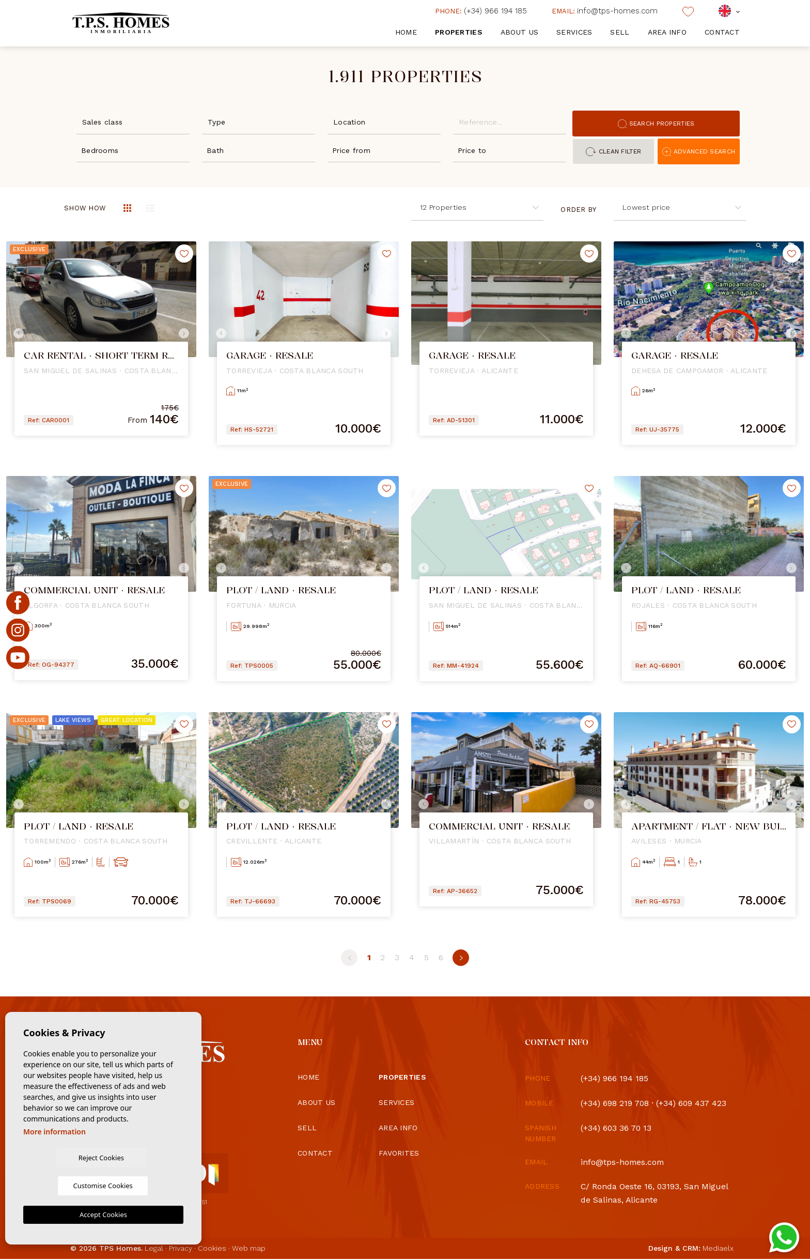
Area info (667, 32)
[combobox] (133, 121)
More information (54, 1158)
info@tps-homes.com (605, 11)
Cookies (212, 1249)
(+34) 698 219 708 (615, 1103)
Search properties (656, 123)
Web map (249, 1249)
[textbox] (135, 122)
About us (519, 32)
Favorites (399, 1153)
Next (186, 333)
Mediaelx (718, 1249)
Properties (458, 32)
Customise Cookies (144, 1185)
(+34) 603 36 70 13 (617, 1128)
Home (406, 32)
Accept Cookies (103, 1214)
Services (574, 32)
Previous (16, 333)
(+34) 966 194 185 (481, 11)
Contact (722, 32)
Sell (619, 32)
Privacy (180, 1249)
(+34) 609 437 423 (692, 1103)
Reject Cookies (62, 1185)
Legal (154, 1249)
